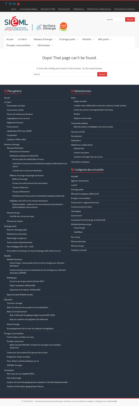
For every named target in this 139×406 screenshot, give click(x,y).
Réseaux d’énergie (43, 39)
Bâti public (103, 39)
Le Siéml (22, 39)
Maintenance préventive (17, 233)
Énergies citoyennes (15, 341)
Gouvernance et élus (15, 109)
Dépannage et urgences (16, 238)
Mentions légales (87, 401)
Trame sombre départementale (19, 242)
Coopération (12, 135)
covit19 (74, 185)
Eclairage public (67, 39)
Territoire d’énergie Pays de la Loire (88, 156)
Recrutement (64, 9)
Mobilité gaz (12, 277)
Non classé (75, 237)
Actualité (74, 176)
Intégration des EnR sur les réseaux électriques (29, 200)
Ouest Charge (79, 227)
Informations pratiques (124, 9)
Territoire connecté (79, 250)
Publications (78, 9)
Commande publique (28, 9)
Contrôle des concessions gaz (22, 216)
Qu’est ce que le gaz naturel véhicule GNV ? (27, 281)
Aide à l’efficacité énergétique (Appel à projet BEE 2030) (32, 315)
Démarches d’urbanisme (20, 151)
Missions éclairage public (17, 229)
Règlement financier (15, 122)
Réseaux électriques (15, 147)
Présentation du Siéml (16, 105)
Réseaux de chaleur (15, 221)
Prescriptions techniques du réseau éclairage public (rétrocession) (34, 250)
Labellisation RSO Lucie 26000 (19, 130)
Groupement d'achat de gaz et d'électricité (88, 219)
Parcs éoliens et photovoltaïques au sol (23, 360)
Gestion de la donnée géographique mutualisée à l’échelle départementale (37, 382)
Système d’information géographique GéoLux (25, 386)
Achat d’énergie (13, 324)
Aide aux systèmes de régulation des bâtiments (29, 319)
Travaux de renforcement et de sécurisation (30, 183)
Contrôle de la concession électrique (27, 170)
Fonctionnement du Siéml (81, 206)
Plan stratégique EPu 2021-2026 (20, 246)
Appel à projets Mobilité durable (20, 294)
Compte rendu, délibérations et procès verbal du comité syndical (100, 105)
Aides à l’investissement (17, 311)
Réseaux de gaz (13, 212)
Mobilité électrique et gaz (81, 224)
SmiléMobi (78, 232)
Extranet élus (79, 148)
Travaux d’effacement (21, 191)
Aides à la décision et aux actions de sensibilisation (27, 307)
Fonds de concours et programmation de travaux (93, 109)
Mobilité (86, 39)
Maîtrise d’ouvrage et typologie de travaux (27, 175)
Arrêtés (77, 113)
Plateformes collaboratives (99, 9)
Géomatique (44, 45)
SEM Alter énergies (14, 365)
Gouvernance (76, 215)
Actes (13, 9)
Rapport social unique (82, 118)
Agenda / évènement (80, 180)
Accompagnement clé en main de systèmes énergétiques (30, 328)
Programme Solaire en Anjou (18, 356)
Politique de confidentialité (106, 401)
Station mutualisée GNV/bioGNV (22, 285)
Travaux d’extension (20, 187)
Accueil (9, 39)
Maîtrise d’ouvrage (19, 178)
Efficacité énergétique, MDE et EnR (85, 193)
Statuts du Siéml (80, 101)
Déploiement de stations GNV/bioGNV (25, 289)
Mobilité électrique (14, 259)
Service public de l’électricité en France (28, 159)
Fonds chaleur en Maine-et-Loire (20, 337)
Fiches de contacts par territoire (20, 114)
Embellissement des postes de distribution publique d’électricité (38, 195)
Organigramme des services (18, 118)
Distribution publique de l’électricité (24, 155)
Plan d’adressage (14, 377)
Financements (12, 126)
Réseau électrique (78, 241)
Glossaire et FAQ (48, 9)
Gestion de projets (81, 152)
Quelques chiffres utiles (16, 139)
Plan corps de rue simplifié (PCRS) (20, 373)
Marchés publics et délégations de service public (93, 126)
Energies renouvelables (81, 198)
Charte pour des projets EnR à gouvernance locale (27, 352)
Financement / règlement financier (85, 202)
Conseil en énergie (14, 303)
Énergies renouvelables (18, 45)
